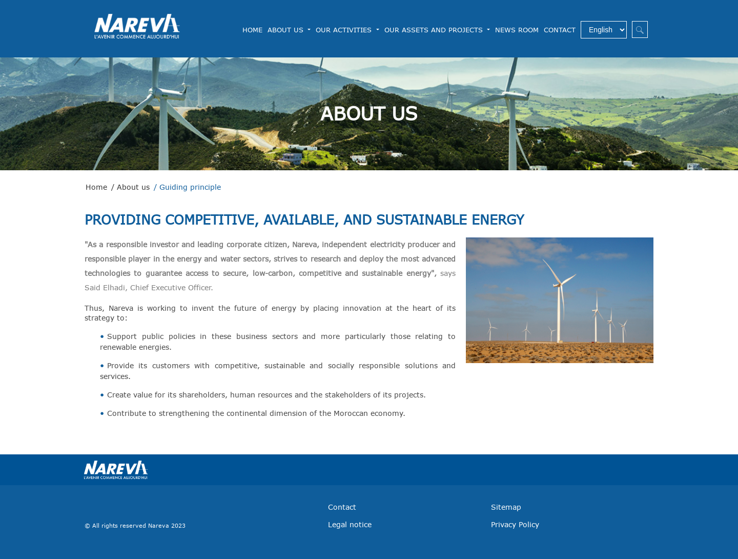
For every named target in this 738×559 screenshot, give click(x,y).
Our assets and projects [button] (434, 30)
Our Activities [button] (345, 30)
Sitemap (506, 507)
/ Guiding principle (187, 187)
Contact (560, 30)
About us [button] (287, 30)
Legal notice (350, 524)
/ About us (130, 187)
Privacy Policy (515, 524)
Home (252, 29)
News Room (517, 30)
